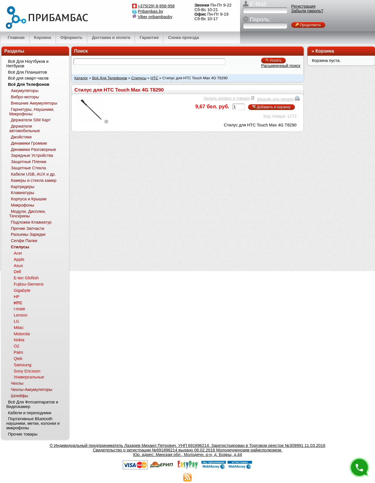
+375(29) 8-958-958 (156, 6)
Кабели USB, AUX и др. (33, 174)
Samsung (22, 365)
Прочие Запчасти (27, 228)
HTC (154, 78)
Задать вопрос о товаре (226, 98)
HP (16, 296)
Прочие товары (23, 434)
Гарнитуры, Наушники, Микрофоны (31, 111)
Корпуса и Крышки (28, 199)
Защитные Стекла (28, 168)
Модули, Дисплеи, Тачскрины (27, 213)
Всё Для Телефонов (109, 78)
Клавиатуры (22, 192)
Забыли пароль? (307, 11)
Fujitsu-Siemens (28, 284)
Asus (18, 265)
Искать (273, 60)
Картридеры (22, 186)
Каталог (81, 78)
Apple (19, 259)
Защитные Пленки (28, 161)
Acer (18, 253)
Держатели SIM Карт (31, 120)
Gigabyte (22, 290)
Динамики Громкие (29, 143)
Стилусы (138, 78)
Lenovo (20, 315)
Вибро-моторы (25, 97)
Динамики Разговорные (33, 149)
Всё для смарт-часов (28, 78)
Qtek (18, 358)
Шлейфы (19, 396)
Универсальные (29, 377)
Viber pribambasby (155, 16)
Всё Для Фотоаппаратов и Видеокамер (32, 404)
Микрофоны (22, 205)
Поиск (81, 51)
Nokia (19, 340)
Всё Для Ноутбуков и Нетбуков (27, 63)
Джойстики (21, 137)
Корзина (324, 51)
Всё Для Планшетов (27, 72)
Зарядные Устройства (32, 155)
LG (16, 321)
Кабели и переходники (29, 413)
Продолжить (308, 25)
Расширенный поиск (280, 65)
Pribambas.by (150, 11)
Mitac (19, 327)
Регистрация (303, 6)
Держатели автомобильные (24, 128)
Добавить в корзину (271, 107)
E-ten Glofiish (26, 278)
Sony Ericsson (27, 371)
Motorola (22, 334)
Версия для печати (275, 99)
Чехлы (17, 383)
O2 (16, 346)
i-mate (19, 309)
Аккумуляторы (24, 90)
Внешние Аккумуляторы (34, 103)
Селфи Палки (24, 240)
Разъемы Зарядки (28, 234)
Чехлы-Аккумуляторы (31, 389)
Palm (18, 352)
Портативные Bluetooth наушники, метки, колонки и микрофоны (33, 423)
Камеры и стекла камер (34, 180)
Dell (17, 271)
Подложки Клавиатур (31, 222)
